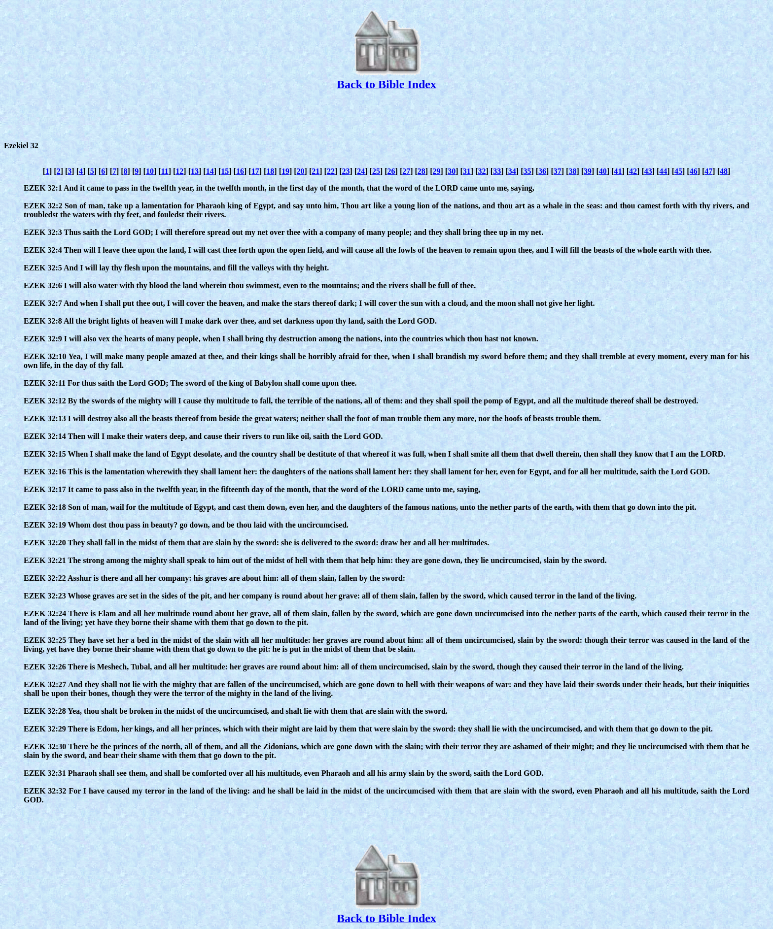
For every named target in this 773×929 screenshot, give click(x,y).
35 (527, 171)
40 (603, 171)
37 (558, 171)
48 (724, 171)
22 (331, 171)
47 (708, 171)
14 (210, 171)
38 (572, 171)
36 (542, 171)
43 (648, 171)
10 (150, 171)
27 (406, 171)
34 (512, 171)
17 (255, 171)
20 (301, 171)
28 (421, 171)
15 (225, 171)
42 (633, 171)
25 (376, 171)
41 (618, 171)
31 (467, 171)
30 (452, 171)
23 (346, 171)
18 (270, 171)
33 (497, 171)
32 (482, 171)
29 (437, 171)
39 (588, 171)
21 (315, 171)
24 (361, 171)
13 (195, 171)
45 (678, 171)
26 (391, 171)
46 (694, 171)
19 (285, 171)
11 (165, 171)
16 (240, 171)
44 (663, 171)
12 (179, 171)
